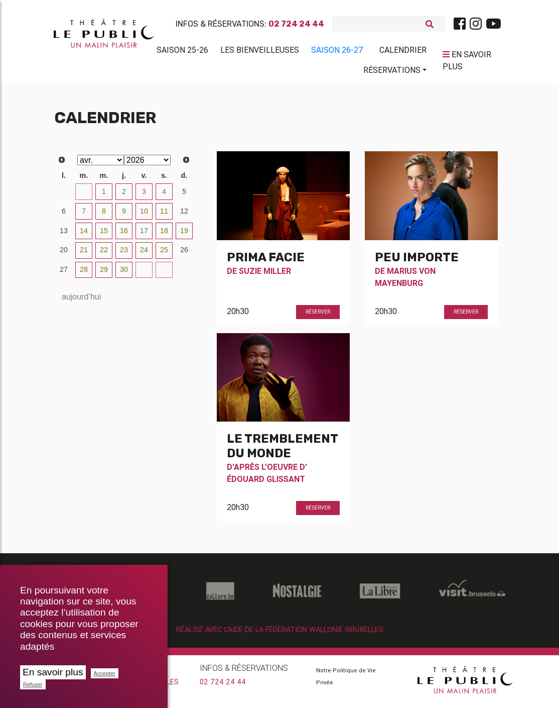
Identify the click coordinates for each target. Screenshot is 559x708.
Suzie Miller (265, 275)
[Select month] (100, 164)
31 (84, 195)
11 (164, 215)
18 (164, 235)
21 (84, 254)
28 (84, 273)
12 (184, 215)
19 (184, 235)
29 (104, 273)
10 (144, 215)
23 (124, 254)
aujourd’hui (81, 300)
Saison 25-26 (182, 52)
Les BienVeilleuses (259, 52)
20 (64, 254)
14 (84, 235)
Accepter (104, 673)
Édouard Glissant (266, 483)
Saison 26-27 (337, 52)
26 (184, 254)
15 (104, 235)
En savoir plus (53, 672)
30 (64, 195)
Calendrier (403, 52)
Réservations (392, 72)
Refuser (33, 684)
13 (64, 235)
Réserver (318, 316)
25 (164, 254)
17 (144, 235)
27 (64, 273)
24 (144, 254)
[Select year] (147, 164)
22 (104, 254)
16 (124, 235)
